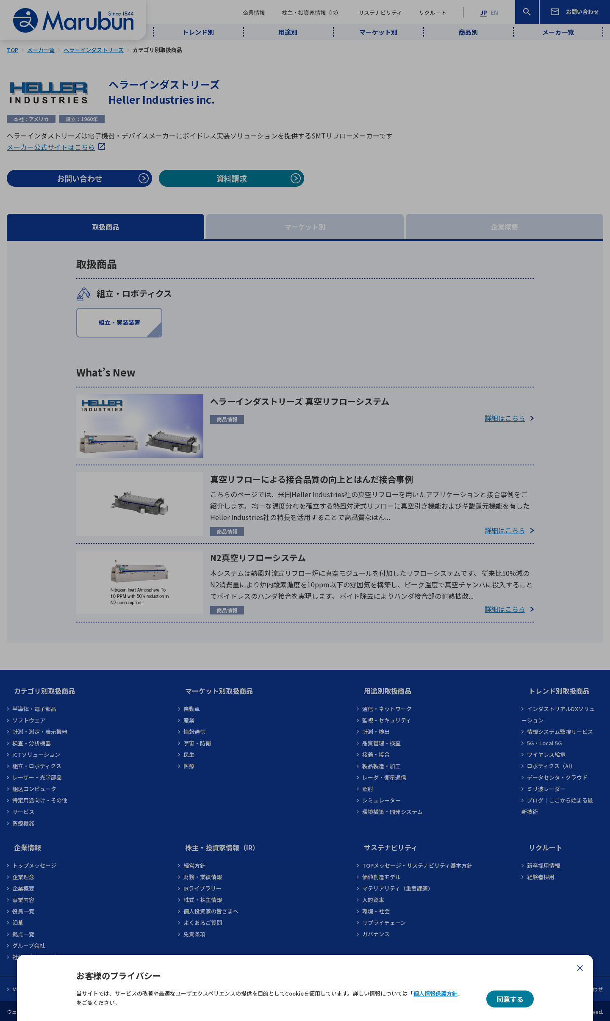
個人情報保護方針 (435, 993)
